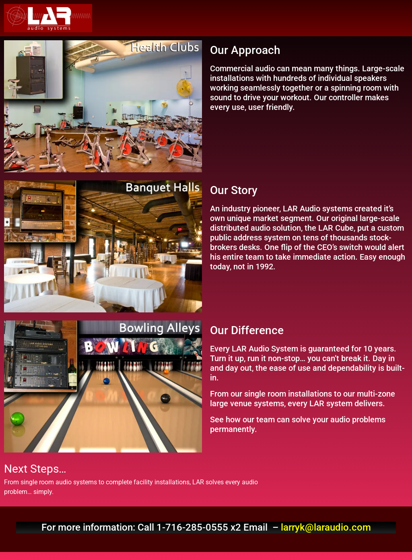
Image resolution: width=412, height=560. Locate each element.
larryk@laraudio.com (326, 527)
